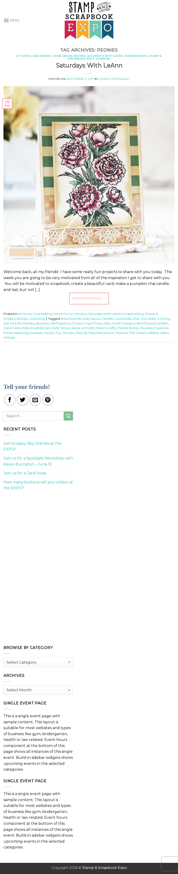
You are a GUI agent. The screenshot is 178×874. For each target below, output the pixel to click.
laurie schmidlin (83, 328)
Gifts (107, 323)
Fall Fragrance (60, 323)
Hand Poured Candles (151, 323)
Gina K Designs (122, 323)
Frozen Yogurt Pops (87, 323)
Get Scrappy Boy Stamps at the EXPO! (32, 446)
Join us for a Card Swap (24, 473)
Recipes (79, 56)
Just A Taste (12, 328)
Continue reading (89, 298)
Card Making (41, 56)
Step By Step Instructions (95, 333)
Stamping (102, 58)
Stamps (68, 333)
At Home (23, 56)
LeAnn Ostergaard (114, 79)
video (164, 333)
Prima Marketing (15, 333)
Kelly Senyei (61, 328)
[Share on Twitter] (22, 400)
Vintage (9, 337)
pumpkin (36, 333)
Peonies (146, 328)
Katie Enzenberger (36, 328)
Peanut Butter (128, 328)
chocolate (148, 318)
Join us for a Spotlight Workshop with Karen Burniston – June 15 (38, 461)
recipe (49, 333)
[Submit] (68, 416)
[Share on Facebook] (10, 400)
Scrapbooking (136, 56)
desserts (42, 323)
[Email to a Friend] (35, 400)
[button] (11, 20)
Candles (108, 318)
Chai (136, 318)
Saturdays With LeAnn (105, 56)
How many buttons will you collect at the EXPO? (38, 485)
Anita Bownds (71, 318)
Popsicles (161, 328)
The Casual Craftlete (144, 333)
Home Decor (62, 56)
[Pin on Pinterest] (48, 400)
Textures (121, 333)
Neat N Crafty (106, 328)
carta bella (123, 318)
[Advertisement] (89, 359)
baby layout (91, 318)
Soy (58, 333)
